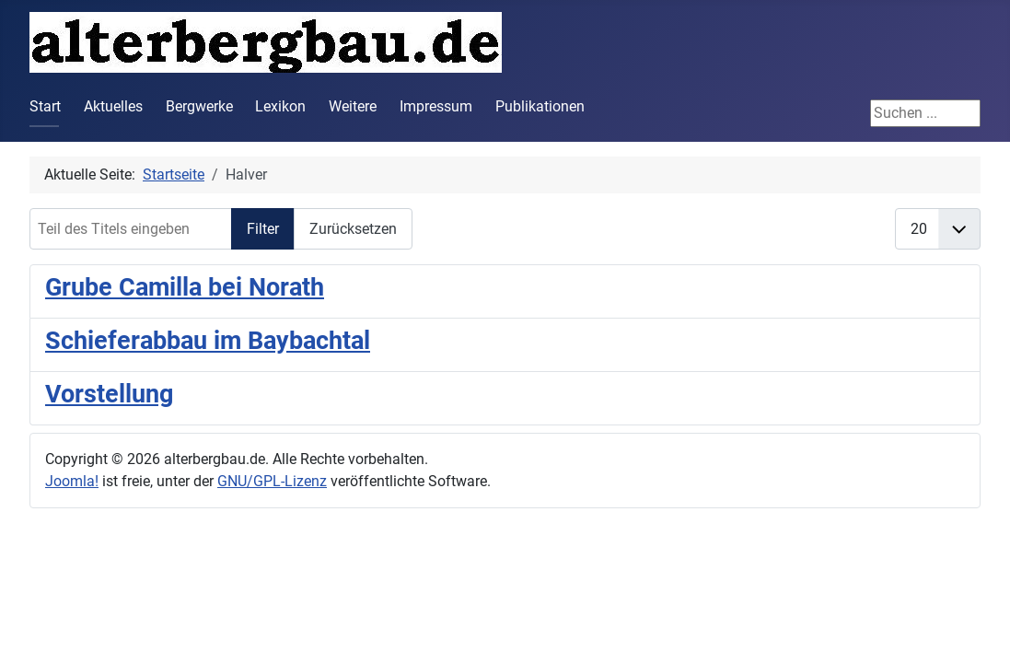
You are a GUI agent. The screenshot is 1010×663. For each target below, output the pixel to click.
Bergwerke (199, 106)
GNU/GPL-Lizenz (272, 481)
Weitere (353, 106)
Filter (263, 229)
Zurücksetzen (353, 229)
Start (45, 106)
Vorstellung (109, 394)
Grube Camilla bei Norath (184, 287)
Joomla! (72, 481)
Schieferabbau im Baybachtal (207, 340)
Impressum (436, 106)
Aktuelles (113, 106)
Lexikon (280, 106)
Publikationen (540, 106)
